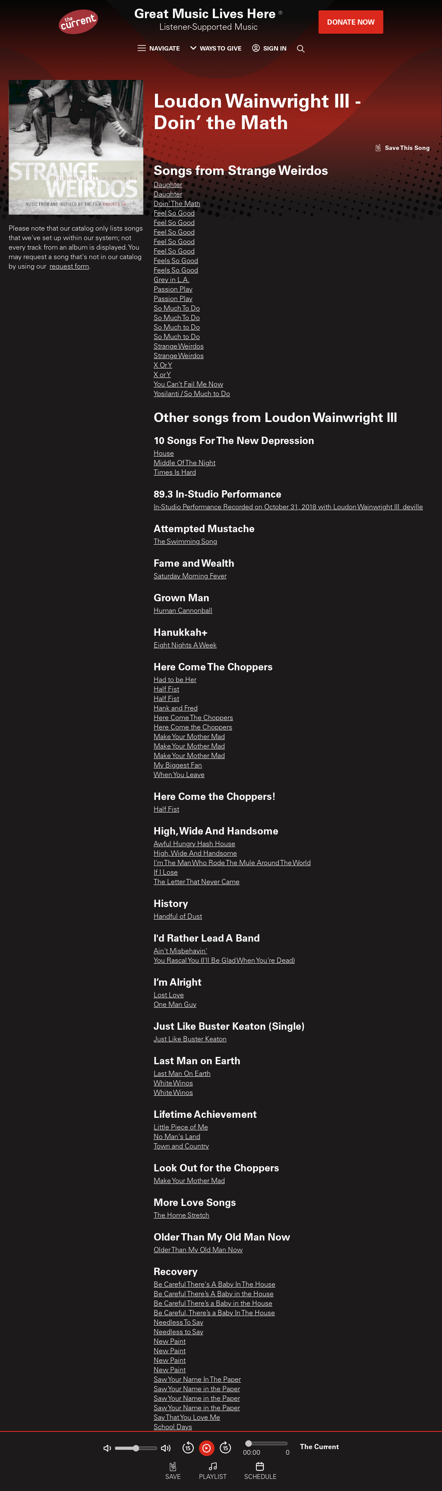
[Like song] (402, 147)
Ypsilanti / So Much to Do (192, 394)
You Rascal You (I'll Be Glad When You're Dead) (224, 961)
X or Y (162, 375)
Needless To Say (178, 1323)
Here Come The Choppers (193, 718)
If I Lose (166, 872)
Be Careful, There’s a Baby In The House (214, 1313)
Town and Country (181, 1146)
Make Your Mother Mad (189, 737)
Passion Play (173, 289)
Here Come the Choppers (193, 727)
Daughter (168, 185)
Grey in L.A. (171, 280)
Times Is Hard (175, 473)
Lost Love (169, 995)
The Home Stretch (181, 1215)
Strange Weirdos (179, 346)
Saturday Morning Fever (190, 576)
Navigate (159, 48)
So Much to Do (177, 327)
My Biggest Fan (178, 765)
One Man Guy (175, 1005)
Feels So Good (176, 261)
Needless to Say (178, 1332)
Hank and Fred (176, 708)
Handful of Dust (178, 917)
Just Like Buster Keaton (190, 1039)
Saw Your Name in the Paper (197, 1389)
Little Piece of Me (181, 1127)
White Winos (173, 1083)
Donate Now (351, 21)
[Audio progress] (266, 1443)
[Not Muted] (107, 1448)
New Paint (170, 1342)
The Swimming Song (185, 542)
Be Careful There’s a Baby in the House (213, 1304)
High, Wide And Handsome (195, 853)
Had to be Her (175, 680)
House (164, 453)
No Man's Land (177, 1137)
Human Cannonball (183, 611)
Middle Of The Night (184, 463)
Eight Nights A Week (185, 645)
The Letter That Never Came (197, 882)
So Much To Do (177, 308)
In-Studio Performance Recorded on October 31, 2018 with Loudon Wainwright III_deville (288, 507)
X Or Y (163, 365)
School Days (173, 1427)
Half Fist (166, 689)
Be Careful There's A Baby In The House (214, 1285)
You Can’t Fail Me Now (188, 384)
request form (69, 266)
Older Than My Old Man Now (198, 1250)
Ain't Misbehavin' (180, 951)
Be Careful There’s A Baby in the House (214, 1294)
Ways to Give (216, 48)
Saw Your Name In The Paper (197, 1380)
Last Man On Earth (182, 1074)
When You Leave (179, 775)
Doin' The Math (177, 204)
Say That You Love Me (187, 1418)
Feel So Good (174, 213)
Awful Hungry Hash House (194, 844)
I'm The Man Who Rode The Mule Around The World (232, 863)
